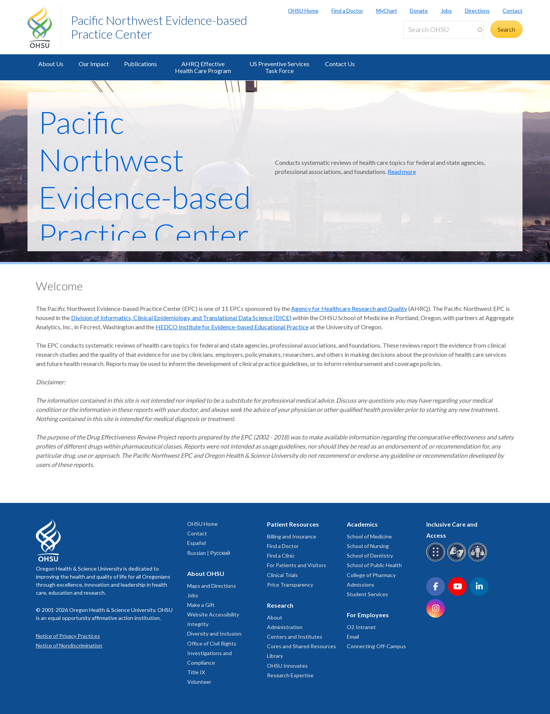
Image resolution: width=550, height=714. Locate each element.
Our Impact (94, 63)
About (274, 617)
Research (280, 605)
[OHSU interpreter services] (478, 560)
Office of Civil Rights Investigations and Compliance (211, 653)
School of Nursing (368, 546)
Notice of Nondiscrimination (69, 645)
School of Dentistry (370, 555)
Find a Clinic (281, 555)
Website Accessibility (213, 614)
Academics (362, 524)
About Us (50, 63)
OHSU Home (303, 10)
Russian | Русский (208, 553)
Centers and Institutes (294, 636)
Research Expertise (290, 675)
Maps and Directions (211, 585)
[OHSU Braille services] (436, 560)
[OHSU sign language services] (457, 560)
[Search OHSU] (443, 30)
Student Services (367, 594)
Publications (140, 63)
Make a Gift (201, 605)
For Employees (368, 614)
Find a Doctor (347, 10)
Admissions (360, 584)
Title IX (196, 672)
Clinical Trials (282, 575)
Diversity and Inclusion (214, 633)
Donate (419, 10)
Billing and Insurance (291, 536)
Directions (477, 10)
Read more (402, 171)
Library (275, 655)
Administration (284, 627)
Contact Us (340, 63)
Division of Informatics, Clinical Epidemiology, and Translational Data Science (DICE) (181, 317)
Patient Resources (293, 524)
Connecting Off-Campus (376, 646)
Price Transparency (290, 584)
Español (196, 543)
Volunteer (199, 681)
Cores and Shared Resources (301, 646)
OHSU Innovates (287, 665)
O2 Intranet (361, 627)
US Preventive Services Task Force (279, 67)
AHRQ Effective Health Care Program (203, 67)
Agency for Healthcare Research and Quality (349, 308)
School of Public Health (374, 565)
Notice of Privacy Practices (68, 636)
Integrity (198, 624)
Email (353, 636)
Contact (512, 10)
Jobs (446, 10)
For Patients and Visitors (296, 565)
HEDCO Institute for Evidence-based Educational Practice (232, 326)
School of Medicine (369, 536)
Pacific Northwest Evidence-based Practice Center (159, 27)
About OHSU (205, 573)
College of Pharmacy (371, 575)
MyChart (386, 10)
